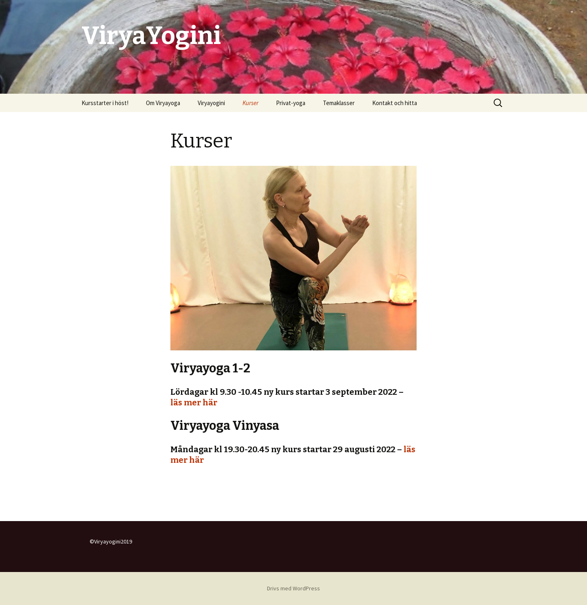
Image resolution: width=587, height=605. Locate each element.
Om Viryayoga (163, 103)
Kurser (250, 103)
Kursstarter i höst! (105, 103)
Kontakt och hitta (394, 103)
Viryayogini (211, 103)
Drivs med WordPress (293, 588)
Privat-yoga (290, 103)
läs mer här (193, 402)
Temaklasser (339, 103)
